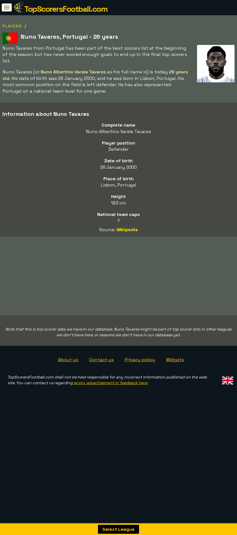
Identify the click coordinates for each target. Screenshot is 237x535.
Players (12, 26)
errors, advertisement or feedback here (110, 408)
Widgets (175, 385)
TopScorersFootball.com (65, 9)
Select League (118, 529)
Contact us (101, 385)
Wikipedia (127, 229)
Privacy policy (140, 385)
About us (68, 385)
